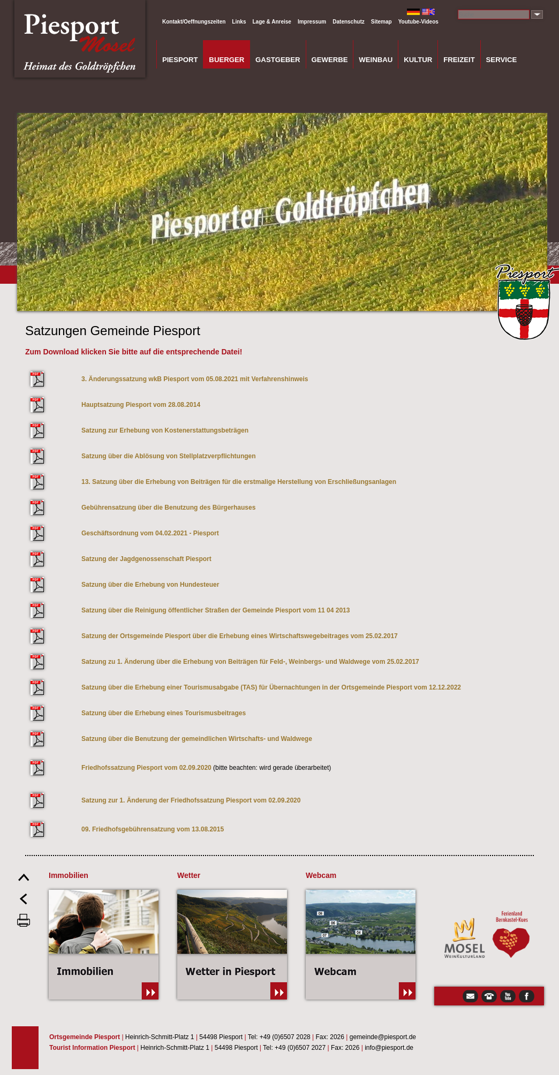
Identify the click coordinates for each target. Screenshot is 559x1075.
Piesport (180, 60)
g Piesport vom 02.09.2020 (171, 767)
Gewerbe (329, 60)
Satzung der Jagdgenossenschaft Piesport (146, 559)
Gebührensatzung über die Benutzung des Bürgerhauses (168, 507)
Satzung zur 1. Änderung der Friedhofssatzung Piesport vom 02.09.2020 (190, 800)
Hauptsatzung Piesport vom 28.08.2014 (140, 404)
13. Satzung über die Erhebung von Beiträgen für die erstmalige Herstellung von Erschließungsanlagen (238, 482)
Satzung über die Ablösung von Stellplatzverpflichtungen (168, 456)
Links (239, 22)
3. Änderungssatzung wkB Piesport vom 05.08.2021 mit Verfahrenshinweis (194, 379)
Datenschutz (348, 22)
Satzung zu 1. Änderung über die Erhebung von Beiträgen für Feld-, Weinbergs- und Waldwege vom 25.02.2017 (250, 661)
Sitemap (381, 22)
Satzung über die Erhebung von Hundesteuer (150, 584)
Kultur (418, 60)
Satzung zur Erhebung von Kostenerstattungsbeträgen (164, 430)
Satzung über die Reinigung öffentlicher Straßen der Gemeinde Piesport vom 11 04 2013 (215, 610)
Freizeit (459, 60)
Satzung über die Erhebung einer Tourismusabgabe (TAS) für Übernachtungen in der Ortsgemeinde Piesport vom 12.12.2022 (272, 687)
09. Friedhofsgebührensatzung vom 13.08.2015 (152, 829)
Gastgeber (277, 60)
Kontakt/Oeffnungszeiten (193, 22)
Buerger (226, 60)
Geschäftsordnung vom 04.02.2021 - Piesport (150, 533)
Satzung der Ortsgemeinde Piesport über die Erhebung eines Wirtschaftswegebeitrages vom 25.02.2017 (239, 636)
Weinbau (375, 60)
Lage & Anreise (271, 22)
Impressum (312, 22)
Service (501, 60)
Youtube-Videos (418, 22)
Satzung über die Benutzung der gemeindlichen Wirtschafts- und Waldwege (196, 739)
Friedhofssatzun (106, 767)
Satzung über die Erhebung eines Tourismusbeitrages (163, 713)
